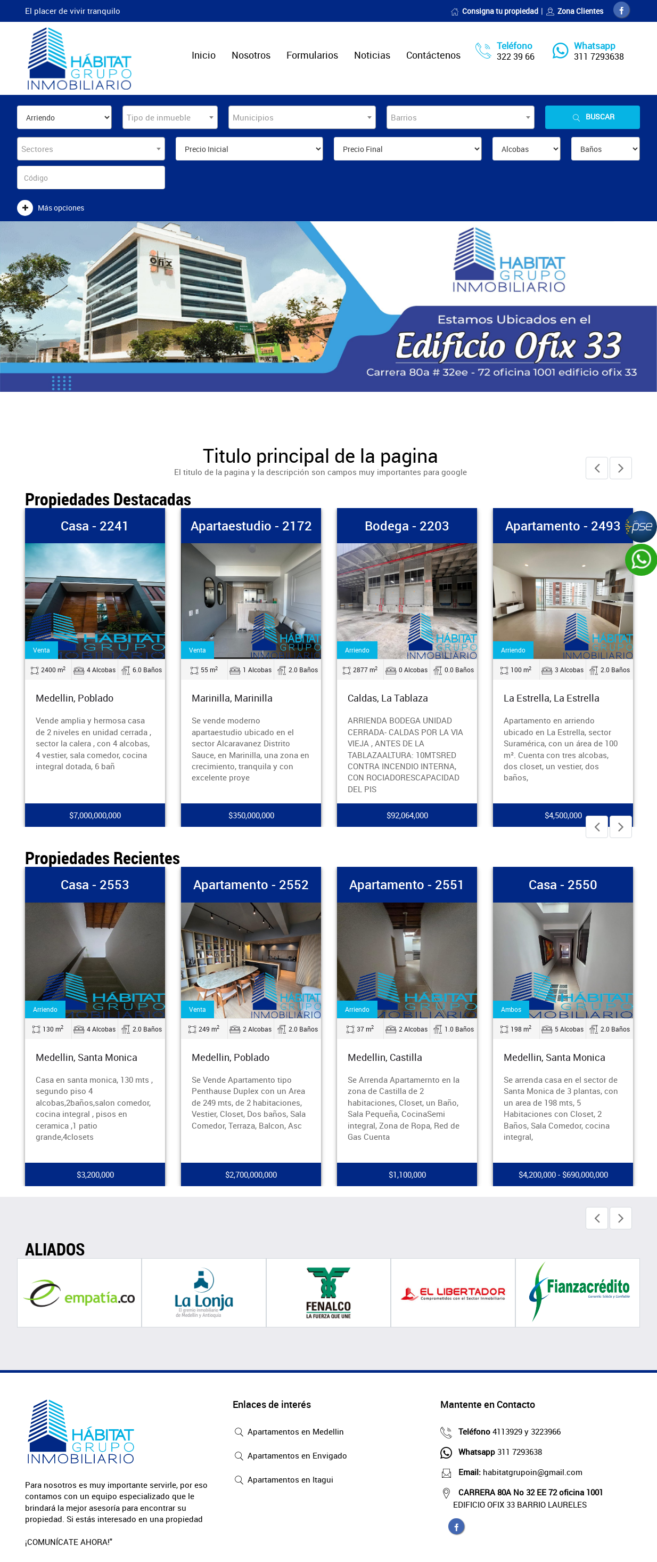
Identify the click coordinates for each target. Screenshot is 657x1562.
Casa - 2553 (95, 882)
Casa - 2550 (563, 882)
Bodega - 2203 (407, 523)
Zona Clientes (574, 11)
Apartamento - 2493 (563, 523)
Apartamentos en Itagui (283, 1478)
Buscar (592, 117)
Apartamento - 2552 (251, 882)
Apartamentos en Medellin (288, 1430)
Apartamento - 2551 (407, 882)
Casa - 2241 (95, 523)
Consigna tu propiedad (494, 11)
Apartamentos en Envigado (290, 1454)
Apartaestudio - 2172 (251, 523)
